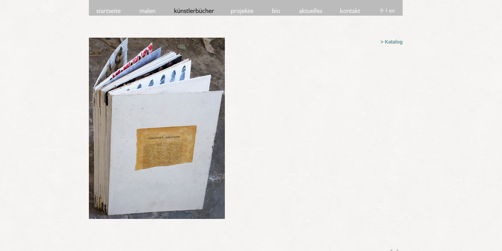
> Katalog (392, 42)
